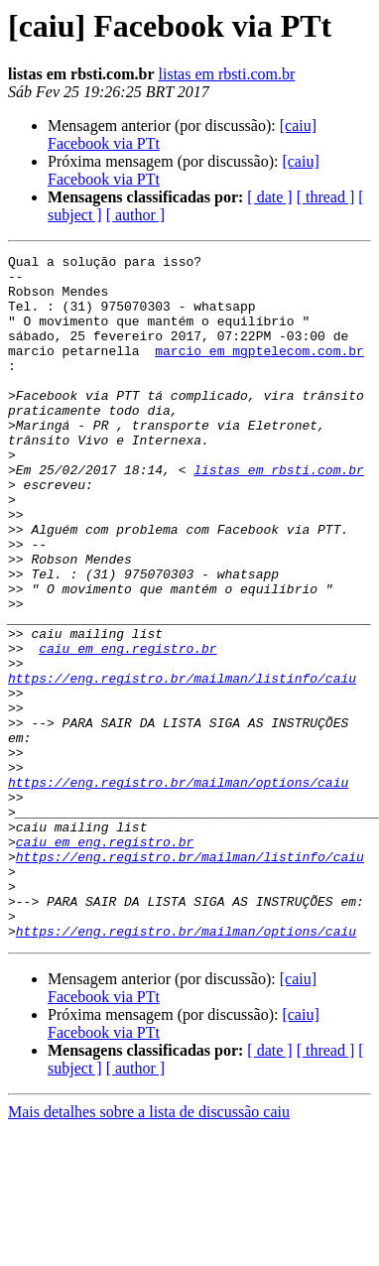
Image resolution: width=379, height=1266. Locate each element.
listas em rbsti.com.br (227, 73)
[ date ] (269, 197)
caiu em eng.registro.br (127, 728)
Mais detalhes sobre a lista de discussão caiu (149, 1248)
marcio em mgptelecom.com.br (259, 371)
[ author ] (136, 214)
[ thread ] (326, 197)
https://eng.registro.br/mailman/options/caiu (178, 889)
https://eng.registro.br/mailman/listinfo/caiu (182, 764)
